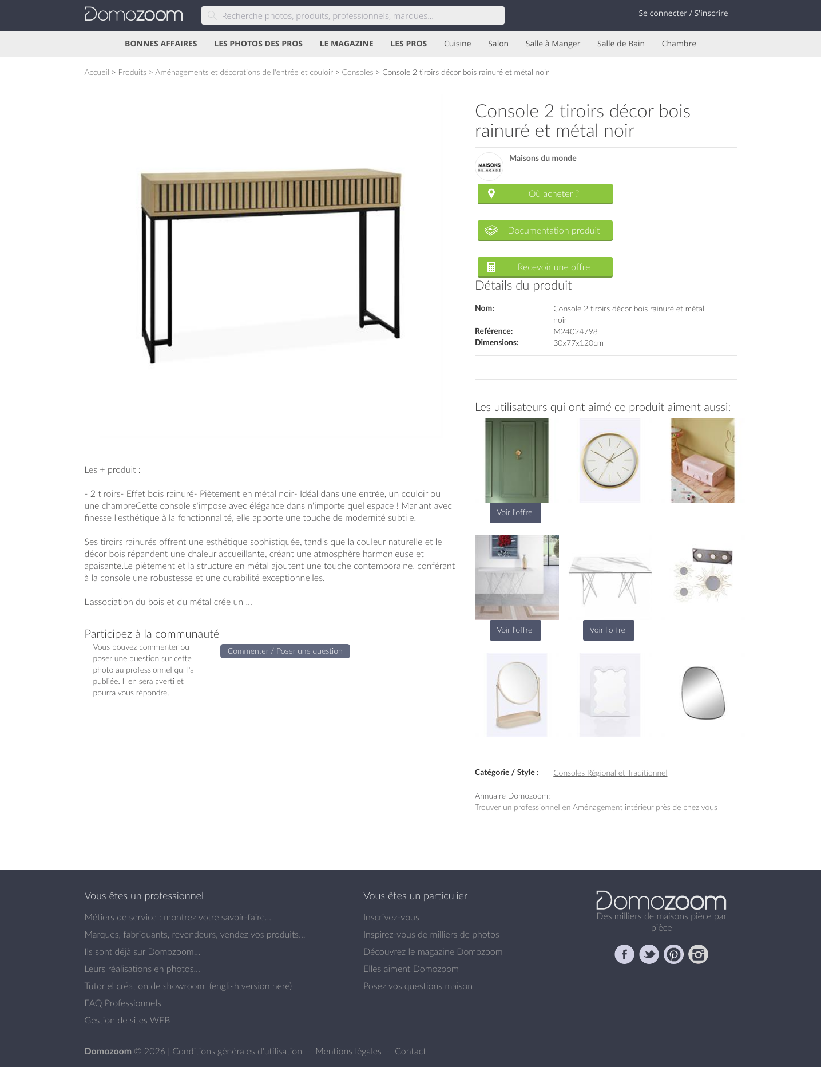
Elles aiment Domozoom (411, 968)
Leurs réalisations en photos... (142, 968)
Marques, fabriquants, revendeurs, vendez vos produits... (195, 934)
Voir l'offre (514, 512)
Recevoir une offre (554, 266)
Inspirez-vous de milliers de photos (431, 934)
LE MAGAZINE (347, 43)
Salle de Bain (621, 43)
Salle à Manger (553, 43)
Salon (498, 43)
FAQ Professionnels (123, 1003)
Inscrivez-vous (391, 917)
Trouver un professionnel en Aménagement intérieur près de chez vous (596, 806)
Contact (410, 1051)
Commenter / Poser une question (285, 650)
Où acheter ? (554, 193)
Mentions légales (349, 1051)
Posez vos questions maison (418, 985)
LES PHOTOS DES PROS (258, 43)
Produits (132, 71)
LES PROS (408, 43)
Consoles (358, 71)
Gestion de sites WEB (127, 1020)
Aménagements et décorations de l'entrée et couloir (244, 71)
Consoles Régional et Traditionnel (610, 772)
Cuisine (457, 43)
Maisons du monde (543, 158)
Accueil (97, 71)
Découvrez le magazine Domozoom (433, 951)
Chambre (679, 43)
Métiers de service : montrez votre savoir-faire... (178, 917)
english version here (250, 985)
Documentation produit (553, 230)
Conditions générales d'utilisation (238, 1051)
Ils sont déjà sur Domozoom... (142, 951)
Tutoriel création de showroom (145, 985)
